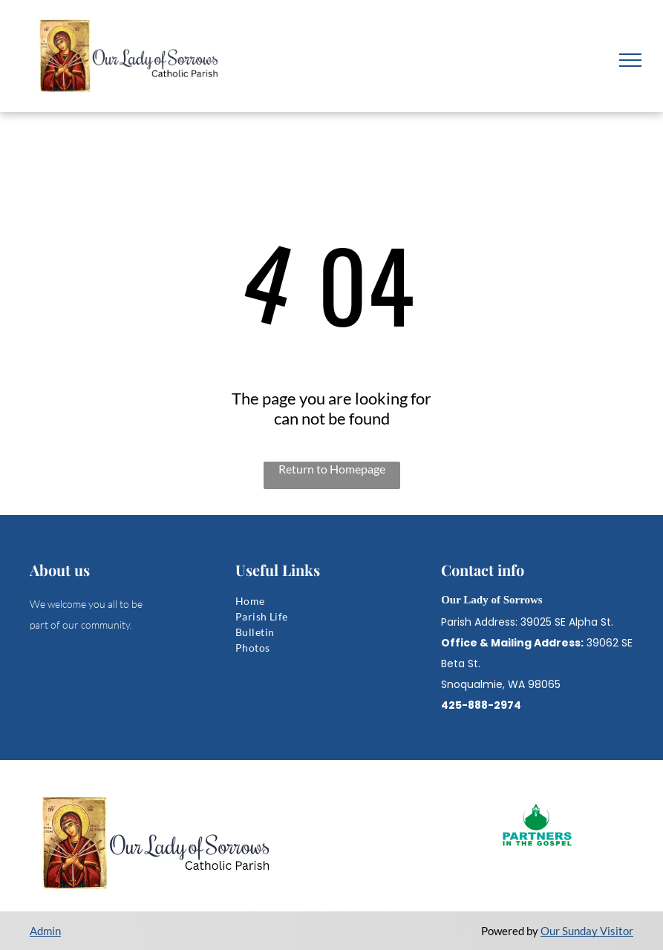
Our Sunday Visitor (586, 930)
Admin (45, 930)
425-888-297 (477, 705)
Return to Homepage (331, 469)
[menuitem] (331, 601)
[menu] (630, 60)
